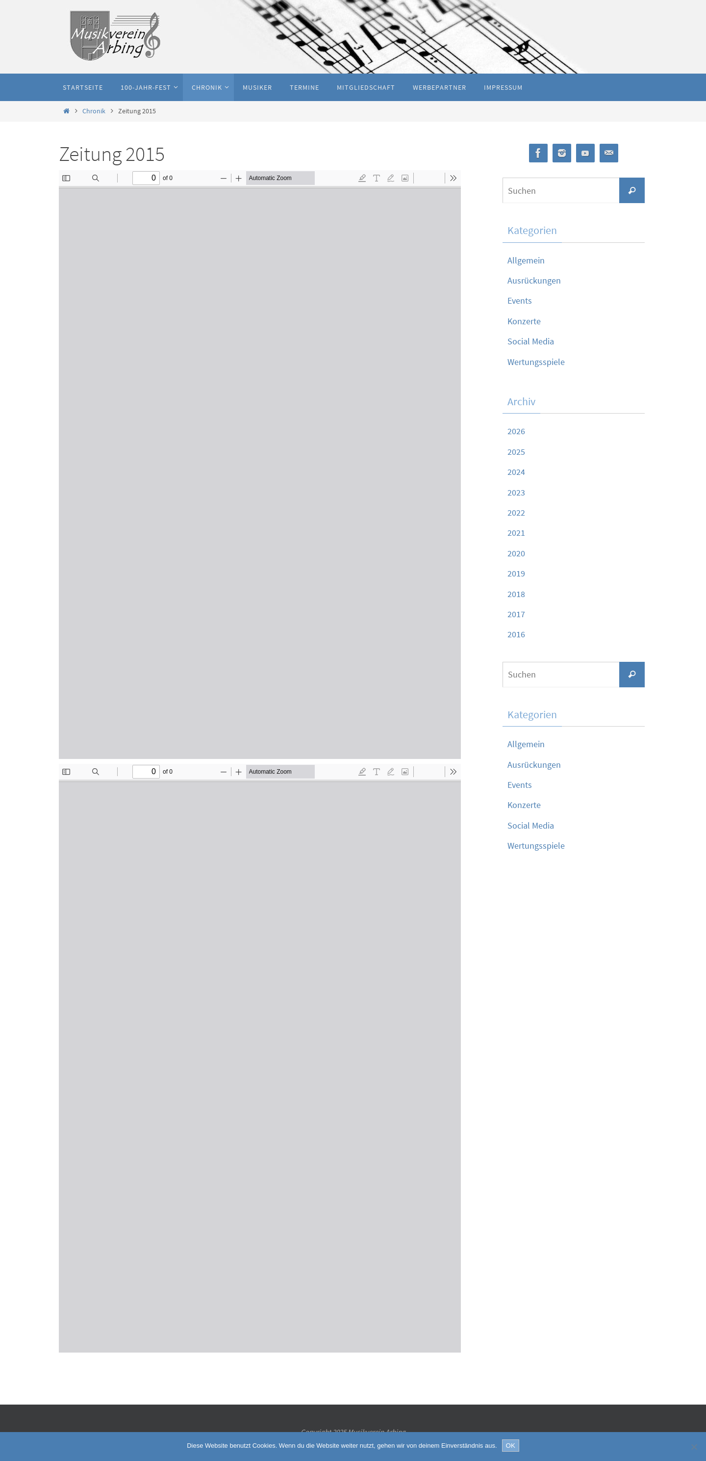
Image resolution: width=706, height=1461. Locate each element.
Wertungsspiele (536, 361)
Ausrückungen (534, 280)
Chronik (93, 110)
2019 (516, 573)
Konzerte (524, 321)
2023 (516, 492)
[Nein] (694, 1447)
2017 (516, 614)
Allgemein (526, 260)
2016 (516, 634)
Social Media (530, 341)
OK (510, 1445)
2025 (516, 451)
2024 (516, 471)
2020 (516, 553)
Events (519, 300)
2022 (516, 512)
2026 (516, 431)
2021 (516, 532)
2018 (516, 594)
